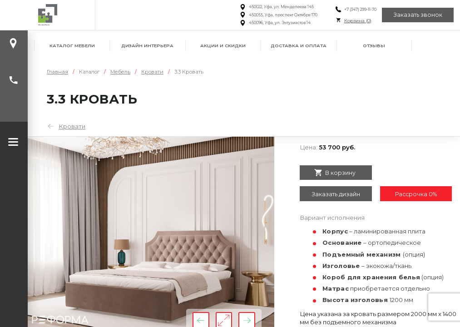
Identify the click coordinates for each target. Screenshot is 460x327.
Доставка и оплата (298, 45)
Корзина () (357, 20)
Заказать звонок (417, 14)
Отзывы (374, 45)
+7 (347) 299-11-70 (360, 9)
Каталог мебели (72, 45)
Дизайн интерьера (147, 45)
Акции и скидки (223, 45)
